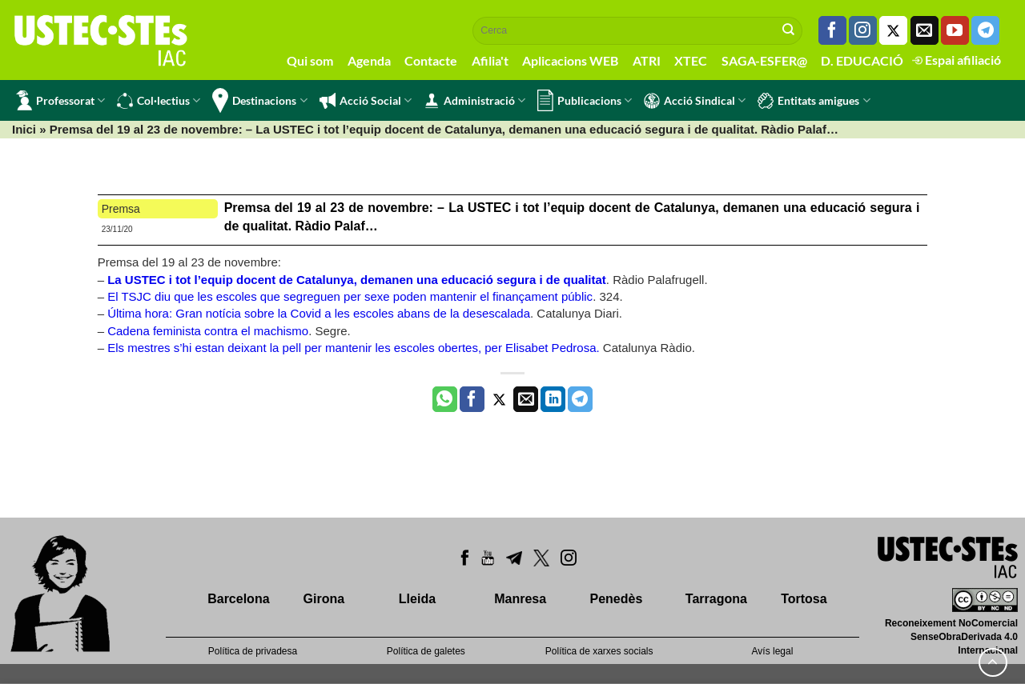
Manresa (520, 599)
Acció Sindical (695, 101)
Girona (324, 599)
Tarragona (716, 599)
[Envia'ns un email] (924, 30)
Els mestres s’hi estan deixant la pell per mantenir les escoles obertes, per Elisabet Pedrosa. (355, 347)
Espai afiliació (956, 59)
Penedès (616, 599)
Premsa (121, 208)
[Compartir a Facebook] (472, 399)
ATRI (647, 60)
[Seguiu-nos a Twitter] (893, 30)
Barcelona (238, 599)
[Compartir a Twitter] (499, 399)
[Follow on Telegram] (985, 30)
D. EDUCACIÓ (862, 60)
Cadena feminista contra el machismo (207, 331)
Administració (474, 101)
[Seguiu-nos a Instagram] (863, 30)
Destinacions (259, 100)
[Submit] (789, 30)
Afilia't (490, 60)
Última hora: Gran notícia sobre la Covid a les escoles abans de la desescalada (318, 313)
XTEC (690, 60)
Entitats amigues (814, 101)
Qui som (310, 60)
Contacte (430, 60)
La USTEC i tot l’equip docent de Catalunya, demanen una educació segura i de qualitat (356, 279)
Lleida (417, 599)
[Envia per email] (525, 399)
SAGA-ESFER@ (764, 60)
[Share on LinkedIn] (553, 399)
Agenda (369, 60)
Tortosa (803, 599)
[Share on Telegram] (580, 399)
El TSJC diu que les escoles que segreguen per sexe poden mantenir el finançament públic (350, 296)
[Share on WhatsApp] (444, 399)
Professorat (60, 100)
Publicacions (584, 100)
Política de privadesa (252, 651)
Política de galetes (426, 651)
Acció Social (366, 101)
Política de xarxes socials (599, 651)
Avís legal (773, 651)
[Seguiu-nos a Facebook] (832, 30)
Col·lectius (158, 101)
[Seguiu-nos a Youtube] (955, 30)
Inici (24, 129)
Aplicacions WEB (570, 60)
